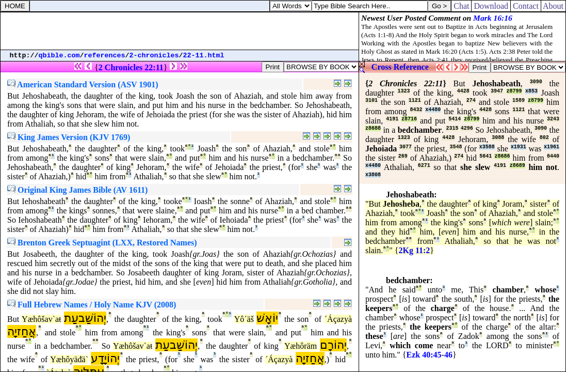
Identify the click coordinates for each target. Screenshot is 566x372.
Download (491, 6)
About (553, 6)
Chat (461, 6)
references (104, 55)
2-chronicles (154, 55)
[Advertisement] (179, 31)
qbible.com (59, 55)
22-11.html (203, 55)
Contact (526, 6)
